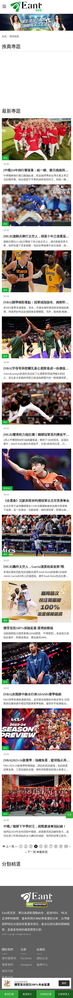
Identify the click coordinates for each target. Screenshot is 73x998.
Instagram (26, 964)
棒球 (5, 158)
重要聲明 (7, 964)
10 (66, 846)
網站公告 (42, 958)
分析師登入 (64, 994)
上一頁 (8, 846)
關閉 (64, 983)
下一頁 (33, 852)
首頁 (4, 36)
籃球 (5, 290)
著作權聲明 (9, 958)
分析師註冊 (46, 994)
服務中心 (42, 964)
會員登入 (27, 994)
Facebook (26, 958)
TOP (69, 815)
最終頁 (43, 852)
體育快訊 (7, 488)
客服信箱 (7, 977)
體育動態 (14, 36)
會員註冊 (9, 994)
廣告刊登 (7, 971)
